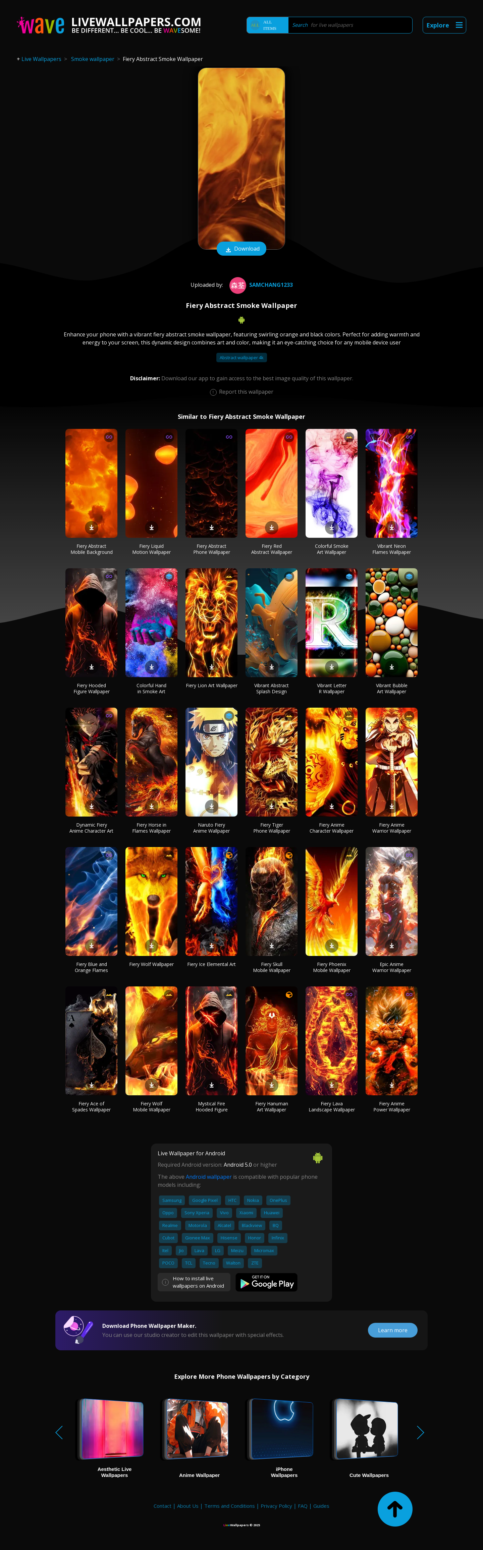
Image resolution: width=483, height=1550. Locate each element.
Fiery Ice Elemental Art (211, 964)
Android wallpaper (209, 1176)
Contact (162, 1505)
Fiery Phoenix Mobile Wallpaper (332, 967)
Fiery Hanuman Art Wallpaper (271, 1106)
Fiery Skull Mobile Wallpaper (271, 967)
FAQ (303, 1505)
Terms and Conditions (229, 1505)
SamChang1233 (260, 284)
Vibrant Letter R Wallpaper (331, 688)
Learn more (393, 1330)
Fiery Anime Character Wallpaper (332, 828)
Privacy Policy (276, 1505)
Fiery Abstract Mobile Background (91, 549)
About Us (188, 1505)
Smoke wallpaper (92, 59)
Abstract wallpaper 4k (242, 357)
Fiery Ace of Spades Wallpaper (91, 1106)
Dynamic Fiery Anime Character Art (91, 828)
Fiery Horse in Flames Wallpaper (151, 828)
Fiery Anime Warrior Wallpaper (391, 828)
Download (241, 249)
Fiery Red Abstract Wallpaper (271, 549)
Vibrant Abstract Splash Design (271, 688)
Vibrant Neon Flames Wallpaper (391, 549)
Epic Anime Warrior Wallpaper (391, 967)
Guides (321, 1505)
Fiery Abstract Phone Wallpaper (211, 549)
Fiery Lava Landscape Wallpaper (332, 1106)
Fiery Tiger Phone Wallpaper (271, 828)
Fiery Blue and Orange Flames (91, 967)
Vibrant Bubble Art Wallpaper (392, 688)
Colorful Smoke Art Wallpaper (331, 549)
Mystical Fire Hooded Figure (212, 1106)
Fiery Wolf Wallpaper (151, 964)
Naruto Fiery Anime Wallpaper (211, 828)
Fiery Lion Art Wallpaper (211, 685)
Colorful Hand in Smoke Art (151, 688)
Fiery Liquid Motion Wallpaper (151, 549)
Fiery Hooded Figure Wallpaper (91, 688)
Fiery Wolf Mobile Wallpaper (151, 1106)
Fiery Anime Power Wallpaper (391, 1106)
